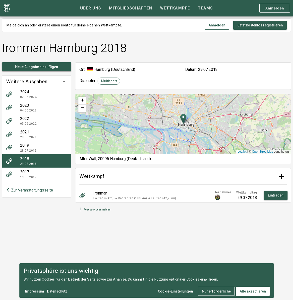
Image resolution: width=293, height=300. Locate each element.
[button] (36, 82)
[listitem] (36, 94)
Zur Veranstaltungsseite (32, 190)
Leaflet (241, 151)
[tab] (90, 8)
